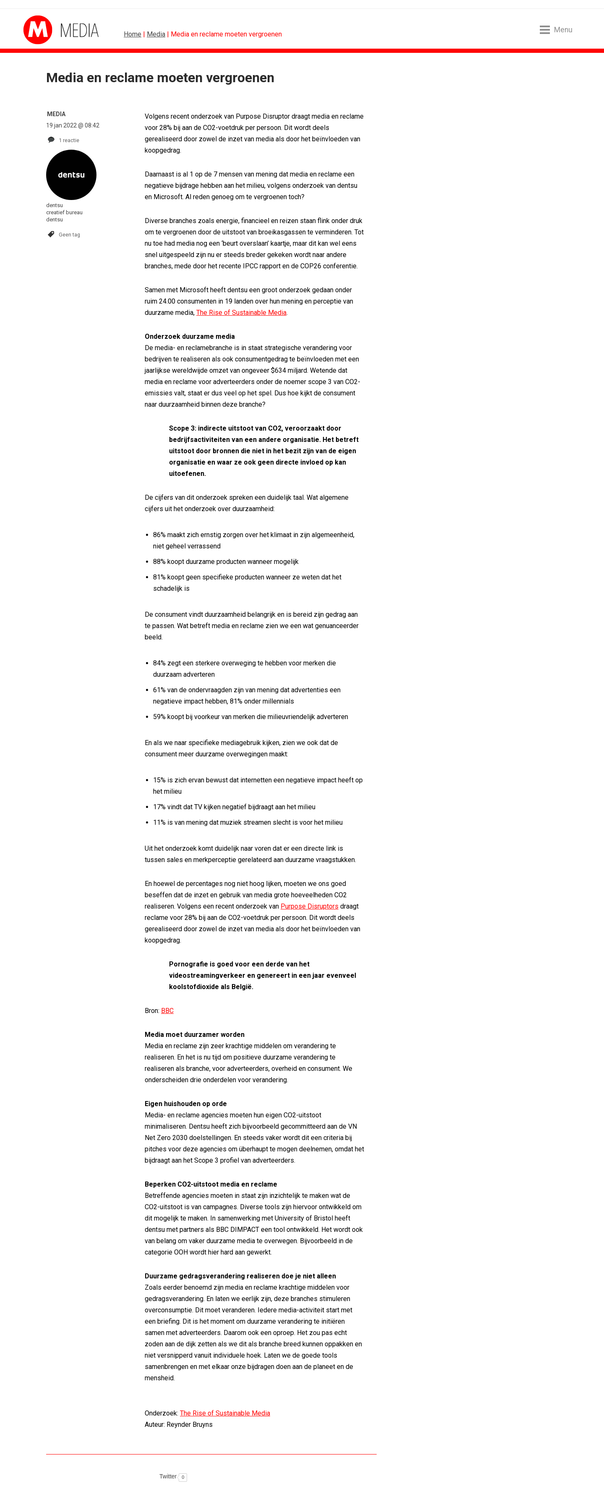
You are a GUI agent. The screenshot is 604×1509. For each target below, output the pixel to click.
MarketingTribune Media (54, 29)
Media (156, 34)
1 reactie (69, 140)
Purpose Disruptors (309, 906)
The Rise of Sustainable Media (241, 313)
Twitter (168, 1476)
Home (132, 34)
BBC (167, 1011)
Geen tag (69, 234)
